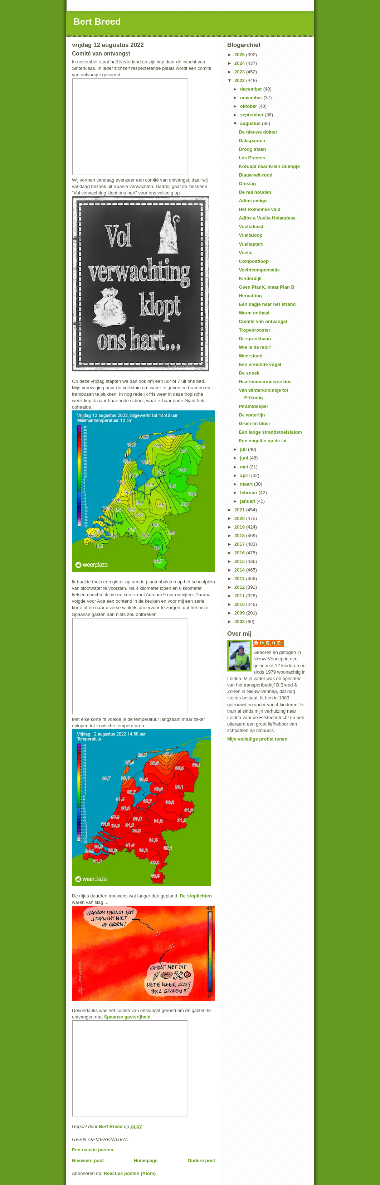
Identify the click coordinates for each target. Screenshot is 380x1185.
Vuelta (246, 252)
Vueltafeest (251, 226)
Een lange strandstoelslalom (270, 432)
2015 (240, 561)
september (252, 114)
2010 (240, 604)
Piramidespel (253, 406)
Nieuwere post (88, 1160)
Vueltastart (251, 244)
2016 (240, 552)
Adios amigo (253, 200)
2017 (240, 544)
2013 (240, 578)
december (251, 89)
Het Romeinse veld (259, 209)
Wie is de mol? (255, 347)
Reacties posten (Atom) (130, 1173)
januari (248, 501)
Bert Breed (97, 21)
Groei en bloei (254, 423)
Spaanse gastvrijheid (127, 1017)
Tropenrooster (254, 330)
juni (245, 458)
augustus (251, 123)
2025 (240, 54)
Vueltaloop (250, 235)
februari (249, 492)
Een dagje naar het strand (267, 304)
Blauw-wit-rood (255, 175)
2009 (240, 613)
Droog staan (252, 149)
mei (244, 466)
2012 (240, 587)
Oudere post (201, 1160)
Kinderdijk (250, 278)
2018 (240, 535)
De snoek (249, 373)
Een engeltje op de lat (263, 440)
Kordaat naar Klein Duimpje (269, 166)
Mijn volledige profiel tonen (257, 739)
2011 (240, 595)
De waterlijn (252, 415)
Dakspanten (252, 140)
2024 (240, 63)
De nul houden (255, 192)
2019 (240, 527)
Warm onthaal (254, 312)
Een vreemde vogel (260, 364)
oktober (249, 106)
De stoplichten (196, 896)
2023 (240, 71)
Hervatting (250, 295)
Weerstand (250, 355)
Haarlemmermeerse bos (265, 381)
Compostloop (254, 261)
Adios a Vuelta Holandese (267, 218)
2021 (240, 509)
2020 (240, 518)
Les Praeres (252, 157)
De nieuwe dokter (258, 132)
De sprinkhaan (255, 338)
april (245, 475)
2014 (240, 570)
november (252, 97)
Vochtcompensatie (259, 270)
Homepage (145, 1160)
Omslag (247, 183)
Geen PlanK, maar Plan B (266, 287)
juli (244, 449)
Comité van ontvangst (263, 321)
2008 (240, 621)
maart (247, 484)
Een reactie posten (92, 1149)
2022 (240, 80)
